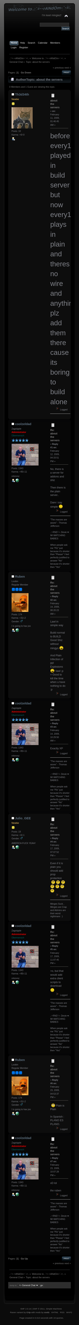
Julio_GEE (23, 818)
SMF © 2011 (39, 1309)
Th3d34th (22, 94)
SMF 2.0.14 (25, 1309)
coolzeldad (23, 424)
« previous (58, 67)
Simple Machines (54, 1309)
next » (67, 67)
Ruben (20, 576)
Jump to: (13, 1285)
